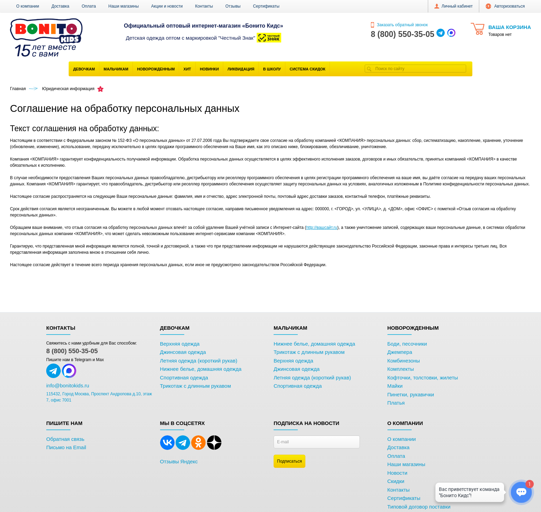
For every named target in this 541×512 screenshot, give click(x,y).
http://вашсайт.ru (321, 227)
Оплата (89, 6)
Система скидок (307, 69)
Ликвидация (240, 69)
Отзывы (232, 6)
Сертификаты (266, 6)
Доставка (60, 6)
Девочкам (84, 69)
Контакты (204, 6)
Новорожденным (156, 69)
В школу (272, 69)
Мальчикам (116, 69)
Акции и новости (167, 6)
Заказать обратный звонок (399, 24)
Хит (187, 69)
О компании (27, 6)
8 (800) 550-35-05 (72, 351)
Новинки (209, 69)
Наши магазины (123, 6)
